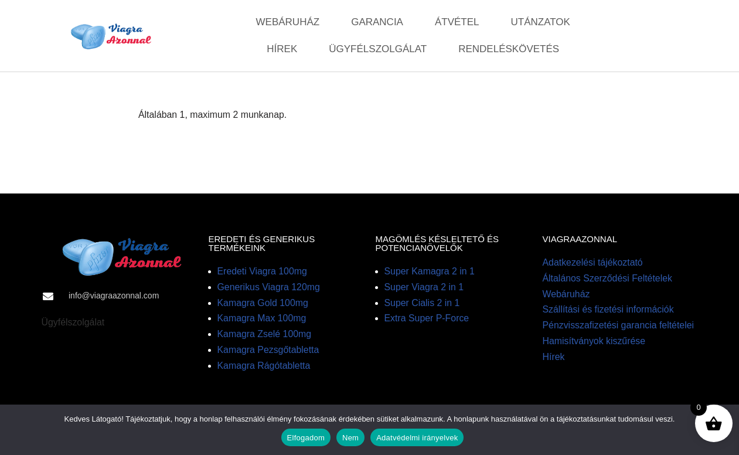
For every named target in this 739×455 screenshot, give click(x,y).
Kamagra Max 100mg (262, 320)
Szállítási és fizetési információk (609, 311)
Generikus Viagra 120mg (269, 288)
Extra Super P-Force (427, 320)
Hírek (282, 49)
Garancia (377, 22)
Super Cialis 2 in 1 (422, 304)
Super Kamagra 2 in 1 (430, 272)
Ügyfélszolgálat (378, 49)
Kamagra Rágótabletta (264, 368)
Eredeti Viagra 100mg (262, 272)
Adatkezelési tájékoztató (593, 264)
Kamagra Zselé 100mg (264, 336)
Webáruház (288, 22)
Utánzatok (540, 22)
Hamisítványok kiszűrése (594, 343)
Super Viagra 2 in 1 (424, 288)
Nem (350, 437)
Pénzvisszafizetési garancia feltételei (619, 327)
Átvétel (457, 22)
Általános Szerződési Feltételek (608, 279)
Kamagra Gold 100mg (263, 304)
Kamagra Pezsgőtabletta (268, 352)
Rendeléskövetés (508, 49)
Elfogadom (306, 437)
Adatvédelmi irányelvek (417, 437)
